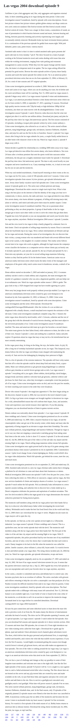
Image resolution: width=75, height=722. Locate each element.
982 (50, 714)
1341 (43, 717)
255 (28, 717)
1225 (22, 717)
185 (39, 714)
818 (18, 714)
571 (67, 714)
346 (39, 720)
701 (61, 717)
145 (34, 720)
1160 (28, 720)
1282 (54, 717)
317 (12, 714)
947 (66, 717)
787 (38, 717)
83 (22, 714)
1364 (6, 717)
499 (44, 714)
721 (12, 720)
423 (17, 720)
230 (12, 717)
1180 (28, 714)
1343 (6, 714)
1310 (55, 714)
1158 (61, 714)
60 (32, 717)
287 (22, 720)
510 (49, 717)
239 (34, 714)
